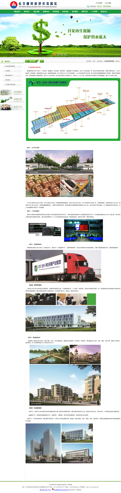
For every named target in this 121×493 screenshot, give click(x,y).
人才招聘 (94, 11)
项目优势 (36, 11)
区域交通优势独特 (10, 66)
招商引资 (85, 11)
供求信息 (65, 11)
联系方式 (104, 11)
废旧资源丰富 (8, 75)
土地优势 (7, 71)
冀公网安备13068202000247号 (62, 490)
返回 (117, 61)
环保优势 (7, 80)
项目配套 (75, 11)
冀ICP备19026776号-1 (45, 490)
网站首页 (17, 11)
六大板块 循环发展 (10, 84)
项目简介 (27, 11)
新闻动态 (46, 11)
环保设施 (56, 11)
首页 (94, 61)
